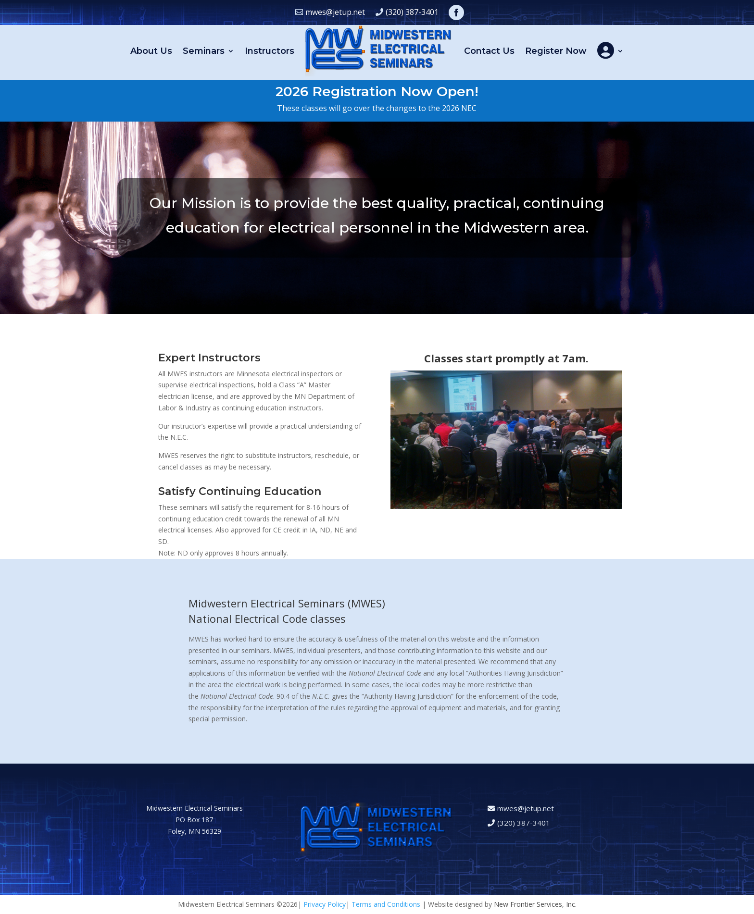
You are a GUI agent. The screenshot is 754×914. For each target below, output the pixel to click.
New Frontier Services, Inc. (535, 904)
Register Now (556, 51)
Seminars (204, 51)
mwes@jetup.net (335, 12)
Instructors (269, 51)
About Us (151, 51)
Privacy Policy (324, 904)
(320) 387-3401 (412, 12)
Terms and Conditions (386, 904)
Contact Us (489, 51)
